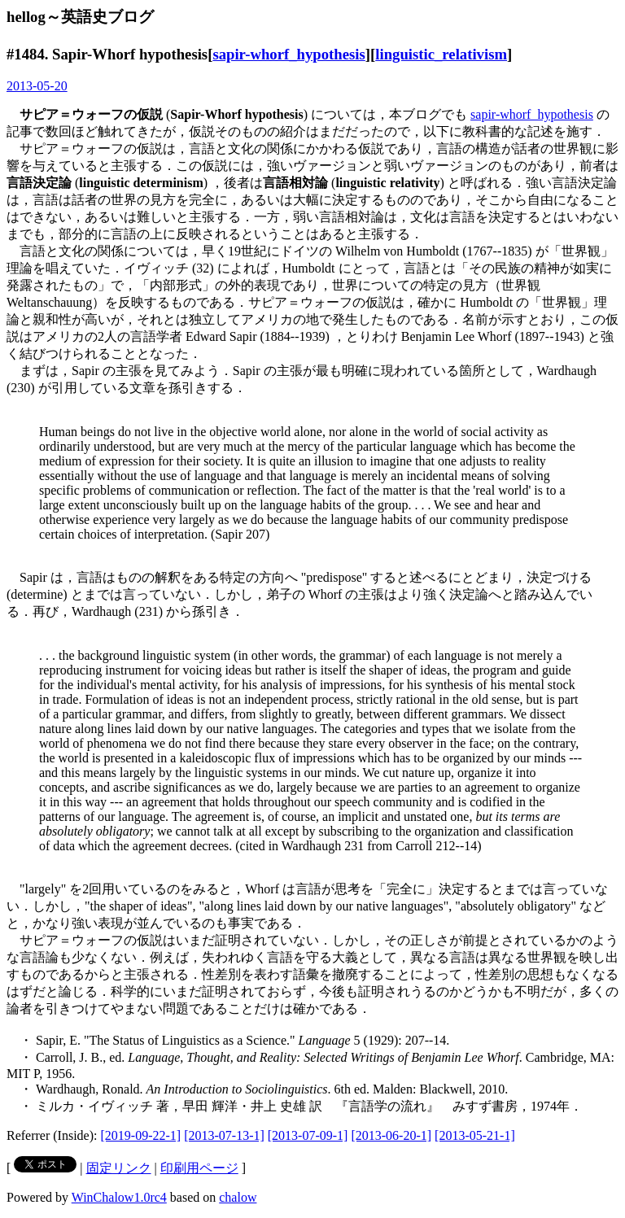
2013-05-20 (37, 86)
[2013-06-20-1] (391, 1135)
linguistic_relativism (441, 54)
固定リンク (118, 1168)
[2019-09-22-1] (141, 1135)
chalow (237, 1197)
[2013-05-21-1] (475, 1135)
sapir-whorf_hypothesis (288, 54)
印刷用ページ (199, 1168)
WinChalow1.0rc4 (119, 1197)
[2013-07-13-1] (224, 1135)
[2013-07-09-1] (308, 1135)
